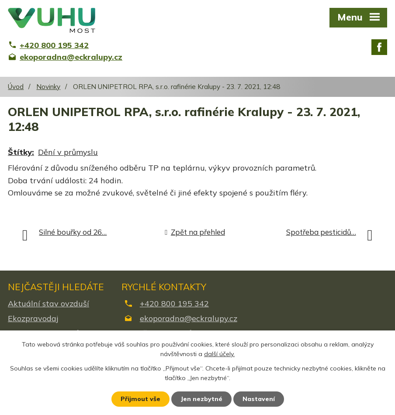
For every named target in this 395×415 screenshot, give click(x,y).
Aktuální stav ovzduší (48, 303)
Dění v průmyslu (68, 152)
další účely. (219, 354)
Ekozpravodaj (33, 318)
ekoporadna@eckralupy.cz (188, 318)
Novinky (48, 86)
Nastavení (259, 399)
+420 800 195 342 (174, 303)
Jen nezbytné (201, 399)
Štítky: (21, 152)
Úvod (16, 86)
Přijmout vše (140, 399)
